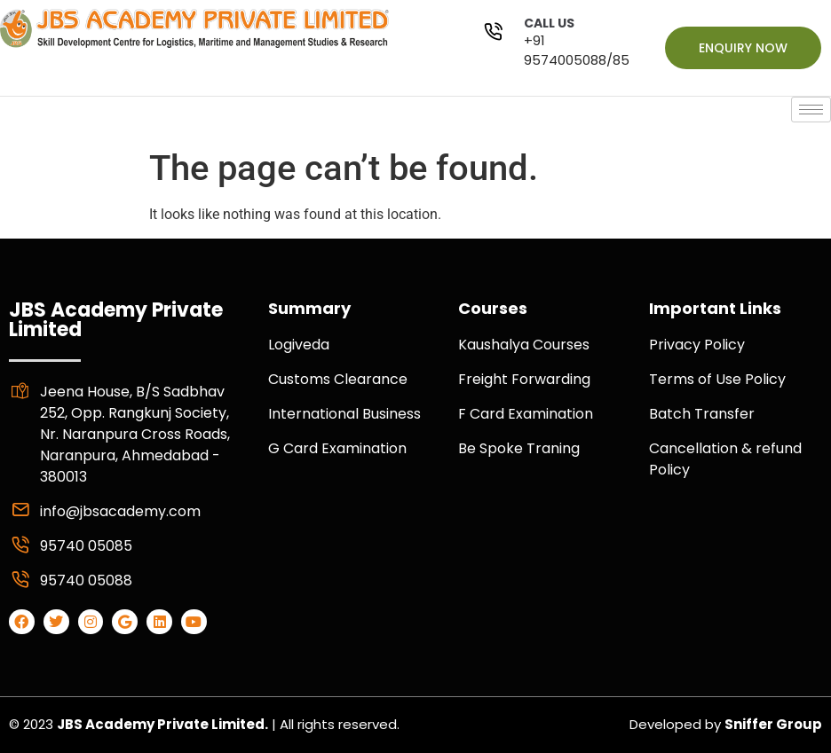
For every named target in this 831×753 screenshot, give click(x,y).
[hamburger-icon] (811, 109)
